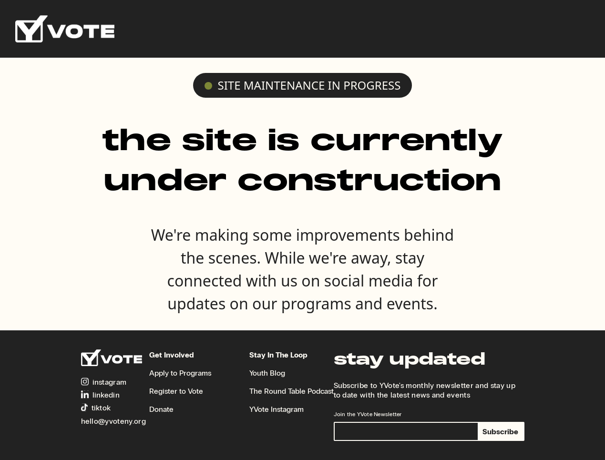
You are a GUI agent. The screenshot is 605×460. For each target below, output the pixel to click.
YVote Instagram (276, 409)
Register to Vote (176, 391)
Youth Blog (267, 373)
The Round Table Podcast (291, 391)
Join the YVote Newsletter (368, 414)
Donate (161, 409)
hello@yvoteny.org (113, 421)
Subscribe (500, 431)
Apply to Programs (180, 373)
